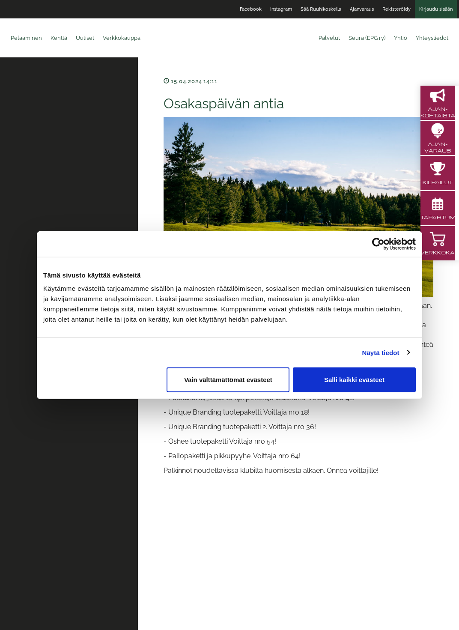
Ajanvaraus (362, 9)
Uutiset (85, 38)
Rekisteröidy (396, 9)
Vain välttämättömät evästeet (228, 379)
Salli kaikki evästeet (354, 379)
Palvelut (329, 38)
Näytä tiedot (380, 352)
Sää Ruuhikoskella (321, 9)
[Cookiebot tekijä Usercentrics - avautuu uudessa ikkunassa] (378, 243)
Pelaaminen (26, 38)
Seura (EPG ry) (367, 38)
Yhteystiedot (432, 38)
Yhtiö (400, 38)
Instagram (281, 9)
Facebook (251, 9)
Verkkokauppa (121, 38)
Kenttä (59, 38)
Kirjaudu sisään (436, 9)
